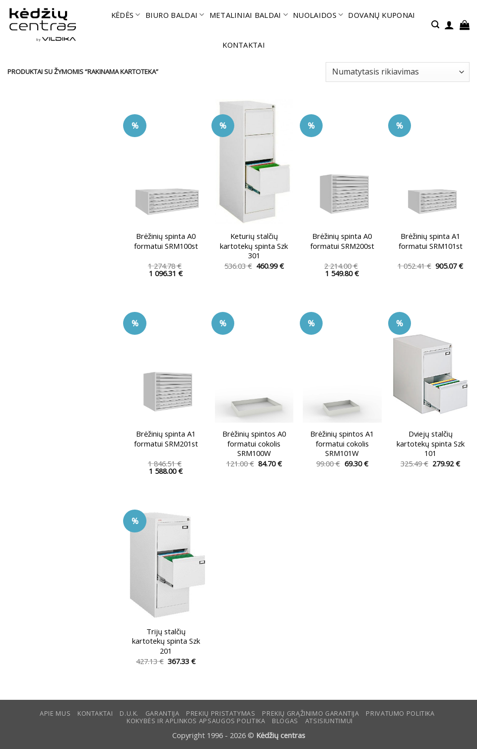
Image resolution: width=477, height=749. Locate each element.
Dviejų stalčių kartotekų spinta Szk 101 (431, 443)
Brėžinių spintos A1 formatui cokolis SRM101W (342, 443)
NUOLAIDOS (318, 15)
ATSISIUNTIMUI (329, 721)
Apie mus (55, 713)
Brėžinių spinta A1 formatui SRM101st (431, 240)
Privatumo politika (400, 713)
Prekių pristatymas (220, 713)
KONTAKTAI (243, 45)
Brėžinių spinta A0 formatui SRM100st (166, 240)
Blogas (285, 721)
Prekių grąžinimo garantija (310, 713)
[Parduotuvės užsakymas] (398, 72)
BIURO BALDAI (174, 15)
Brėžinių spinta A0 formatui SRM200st (342, 240)
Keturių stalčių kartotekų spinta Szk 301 (254, 245)
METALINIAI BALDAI (248, 15)
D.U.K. (129, 713)
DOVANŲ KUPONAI (381, 15)
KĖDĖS (125, 15)
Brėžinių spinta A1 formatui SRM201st (166, 438)
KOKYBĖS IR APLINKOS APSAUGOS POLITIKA (196, 721)
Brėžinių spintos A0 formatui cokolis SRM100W (254, 443)
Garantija (162, 713)
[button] (435, 24)
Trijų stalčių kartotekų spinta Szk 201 (166, 641)
